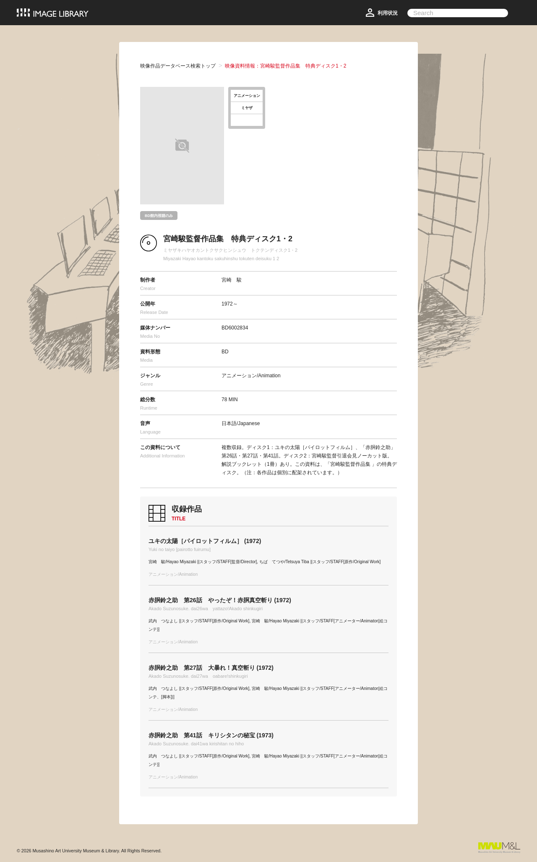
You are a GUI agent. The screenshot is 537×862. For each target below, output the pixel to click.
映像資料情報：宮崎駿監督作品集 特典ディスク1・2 (285, 66)
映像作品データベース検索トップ (178, 66)
